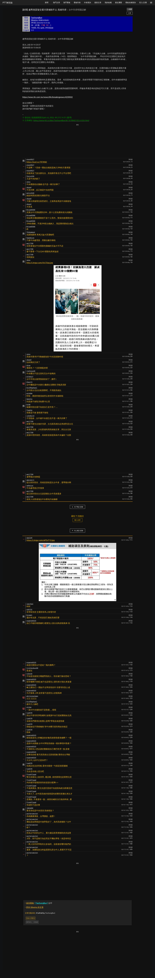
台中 (38, 903)
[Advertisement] (77, 141)
